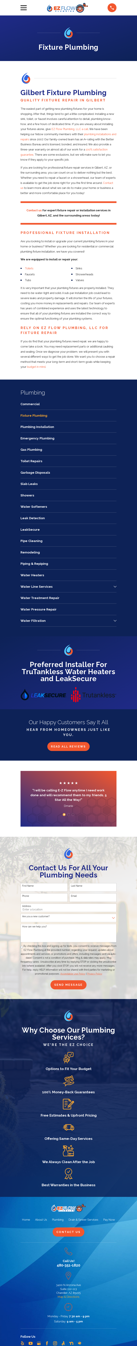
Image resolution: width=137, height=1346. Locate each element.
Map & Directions (68, 1296)
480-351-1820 (68, 1265)
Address (26, 906)
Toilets (29, 268)
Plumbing (58, 1219)
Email (74, 896)
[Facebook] (47, 1343)
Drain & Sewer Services (83, 1219)
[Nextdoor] (71, 1343)
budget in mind (36, 366)
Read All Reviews (68, 746)
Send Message (68, 984)
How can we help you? (34, 926)
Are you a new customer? (36, 916)
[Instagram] (55, 1343)
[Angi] (63, 1343)
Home (26, 1219)
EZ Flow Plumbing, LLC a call (69, 129)
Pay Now (109, 1219)
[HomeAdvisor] (80, 1343)
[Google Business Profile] (39, 1343)
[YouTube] (31, 1343)
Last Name (76, 885)
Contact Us (68, 1232)
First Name (28, 885)
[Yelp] (22, 1343)
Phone (25, 896)
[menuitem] (68, 406)
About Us (41, 1219)
